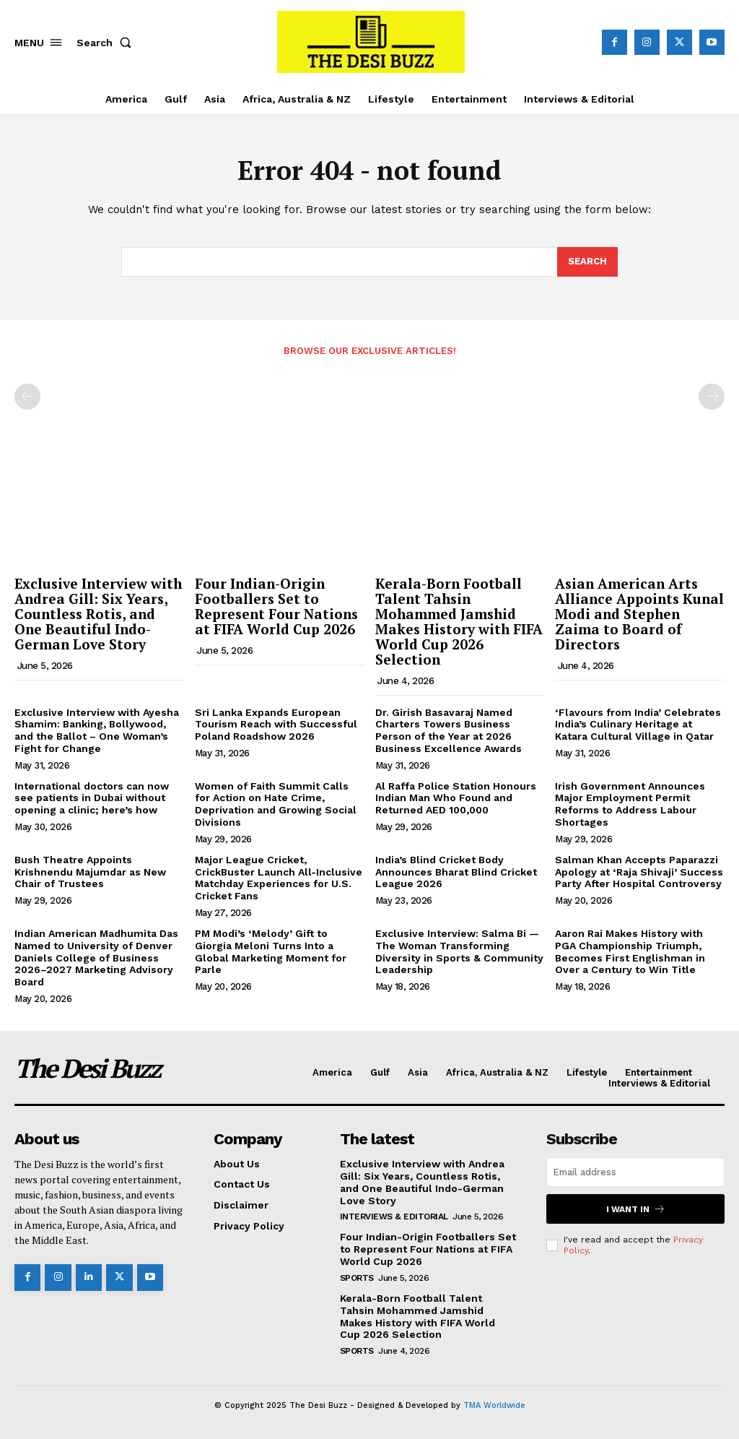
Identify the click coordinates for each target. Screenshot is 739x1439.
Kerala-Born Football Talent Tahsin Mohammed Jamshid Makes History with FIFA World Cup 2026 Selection (459, 620)
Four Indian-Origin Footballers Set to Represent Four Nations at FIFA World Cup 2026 (276, 606)
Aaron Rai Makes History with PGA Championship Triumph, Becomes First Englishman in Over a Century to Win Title (630, 951)
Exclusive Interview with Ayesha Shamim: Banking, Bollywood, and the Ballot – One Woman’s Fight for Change (96, 730)
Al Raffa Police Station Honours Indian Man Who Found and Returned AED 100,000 (455, 798)
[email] (635, 1172)
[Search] (587, 262)
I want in (635, 1209)
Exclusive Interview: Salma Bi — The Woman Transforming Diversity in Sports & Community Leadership (459, 951)
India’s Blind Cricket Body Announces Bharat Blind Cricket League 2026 (456, 872)
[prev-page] (27, 397)
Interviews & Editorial (394, 1216)
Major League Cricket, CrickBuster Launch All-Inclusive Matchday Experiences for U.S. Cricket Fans (278, 878)
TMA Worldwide (494, 1405)
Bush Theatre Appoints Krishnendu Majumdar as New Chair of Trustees (90, 872)
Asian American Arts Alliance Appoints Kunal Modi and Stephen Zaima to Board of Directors (639, 613)
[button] (106, 42)
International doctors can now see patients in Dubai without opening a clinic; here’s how (91, 798)
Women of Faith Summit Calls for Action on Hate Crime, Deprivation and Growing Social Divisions (276, 804)
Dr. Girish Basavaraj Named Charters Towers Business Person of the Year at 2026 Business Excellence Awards (448, 730)
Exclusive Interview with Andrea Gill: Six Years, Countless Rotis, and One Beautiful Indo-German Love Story (98, 613)
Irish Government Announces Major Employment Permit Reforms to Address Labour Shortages (630, 804)
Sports (357, 1278)
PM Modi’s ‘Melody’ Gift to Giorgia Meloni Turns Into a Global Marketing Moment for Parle (270, 951)
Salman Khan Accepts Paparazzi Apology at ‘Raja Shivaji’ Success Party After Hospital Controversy (639, 872)
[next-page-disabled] (712, 397)
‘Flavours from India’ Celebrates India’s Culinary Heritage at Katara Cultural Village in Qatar (638, 724)
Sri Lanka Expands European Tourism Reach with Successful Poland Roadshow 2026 (276, 724)
